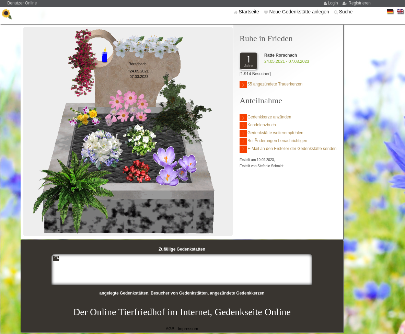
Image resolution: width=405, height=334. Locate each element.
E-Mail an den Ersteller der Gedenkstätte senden (288, 149)
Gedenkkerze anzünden (265, 117)
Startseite (250, 11)
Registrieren (359, 3)
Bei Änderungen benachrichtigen (273, 141)
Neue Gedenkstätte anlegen (299, 11)
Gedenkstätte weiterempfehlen (271, 133)
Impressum (188, 328)
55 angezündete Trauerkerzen (271, 84)
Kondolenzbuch (258, 125)
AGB (170, 328)
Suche (346, 11)
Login (333, 3)
